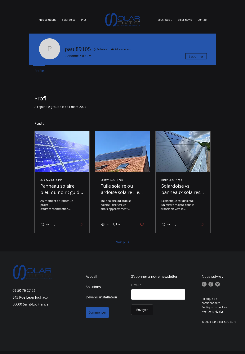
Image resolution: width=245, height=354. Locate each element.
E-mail (135, 285)
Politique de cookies (214, 307)
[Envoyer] (142, 310)
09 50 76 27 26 (23, 290)
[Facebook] (210, 284)
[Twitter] (217, 284)
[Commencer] (97, 312)
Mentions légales (213, 311)
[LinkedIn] (204, 284)
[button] (165, 20)
